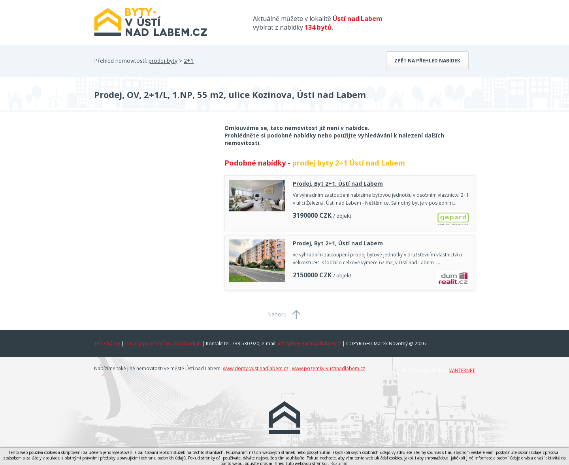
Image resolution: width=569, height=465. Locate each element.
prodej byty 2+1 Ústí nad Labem (348, 163)
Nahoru (276, 314)
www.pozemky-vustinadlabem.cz (328, 368)
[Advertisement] (153, 187)
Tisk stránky (107, 343)
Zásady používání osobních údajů (163, 343)
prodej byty (163, 60)
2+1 (189, 60)
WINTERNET (462, 370)
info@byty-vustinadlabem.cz (309, 343)
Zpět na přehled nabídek (427, 60)
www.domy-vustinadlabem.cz (255, 368)
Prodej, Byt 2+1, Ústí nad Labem (338, 183)
